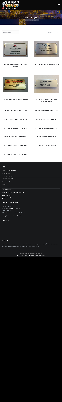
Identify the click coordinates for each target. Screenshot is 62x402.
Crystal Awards (6, 181)
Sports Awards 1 (6, 195)
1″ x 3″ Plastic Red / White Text (15, 137)
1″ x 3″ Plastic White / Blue (46, 137)
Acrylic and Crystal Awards (9, 170)
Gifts (3, 187)
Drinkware (4, 184)
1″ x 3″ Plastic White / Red (46, 145)
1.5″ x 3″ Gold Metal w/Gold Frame (15, 99)
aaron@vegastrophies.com (13, 208)
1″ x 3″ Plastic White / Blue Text (15, 145)
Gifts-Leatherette (6, 189)
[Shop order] (10, 32)
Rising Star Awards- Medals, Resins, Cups (13, 192)
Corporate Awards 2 (7, 179)
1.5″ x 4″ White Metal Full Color (46, 110)
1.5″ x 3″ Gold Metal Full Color (15, 110)
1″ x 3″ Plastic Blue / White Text (15, 128)
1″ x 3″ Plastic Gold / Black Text (46, 128)
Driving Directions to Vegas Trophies (12, 216)
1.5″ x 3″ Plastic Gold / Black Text (15, 119)
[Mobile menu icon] (58, 5)
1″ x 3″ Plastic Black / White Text (47, 119)
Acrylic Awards (6, 173)
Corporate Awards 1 (7, 176)
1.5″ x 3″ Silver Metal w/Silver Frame (46, 64)
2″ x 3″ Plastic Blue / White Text (15, 154)
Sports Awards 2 (6, 198)
